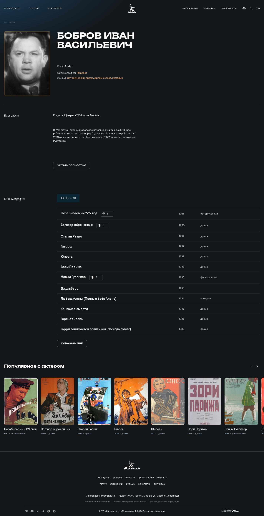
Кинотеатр (229, 8)
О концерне (12, 8)
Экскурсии (190, 8)
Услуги (34, 8)
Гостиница (159, 483)
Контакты (55, 8)
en (258, 8)
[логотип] (132, 8)
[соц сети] (26, 511)
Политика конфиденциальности (129, 501)
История (117, 477)
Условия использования (97, 501)
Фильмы (209, 8)
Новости (130, 477)
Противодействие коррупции (164, 501)
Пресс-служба (146, 477)
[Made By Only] (230, 510)
